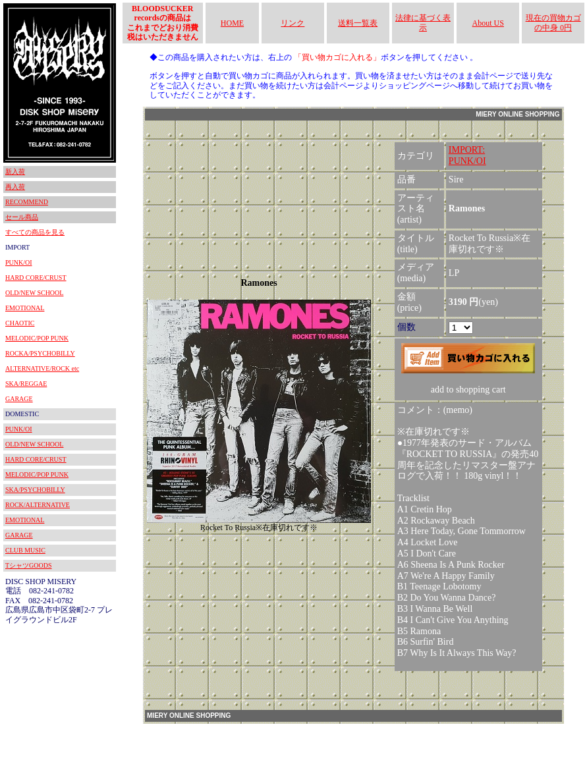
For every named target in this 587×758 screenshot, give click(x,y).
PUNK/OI (18, 262)
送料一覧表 (357, 23)
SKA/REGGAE (26, 383)
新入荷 (15, 171)
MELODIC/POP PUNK (37, 338)
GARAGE (19, 398)
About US (488, 23)
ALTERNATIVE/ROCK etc (42, 368)
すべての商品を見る (35, 232)
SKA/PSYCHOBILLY (35, 489)
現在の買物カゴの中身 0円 (553, 22)
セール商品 (21, 217)
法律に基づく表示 (423, 22)
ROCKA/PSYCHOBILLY (40, 353)
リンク (292, 23)
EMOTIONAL (24, 307)
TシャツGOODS (28, 565)
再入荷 (15, 186)
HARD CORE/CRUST (36, 277)
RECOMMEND (26, 201)
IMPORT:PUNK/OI (467, 155)
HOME (232, 23)
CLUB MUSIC (25, 550)
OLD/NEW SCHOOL (34, 292)
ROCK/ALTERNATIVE (37, 504)
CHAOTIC (19, 323)
